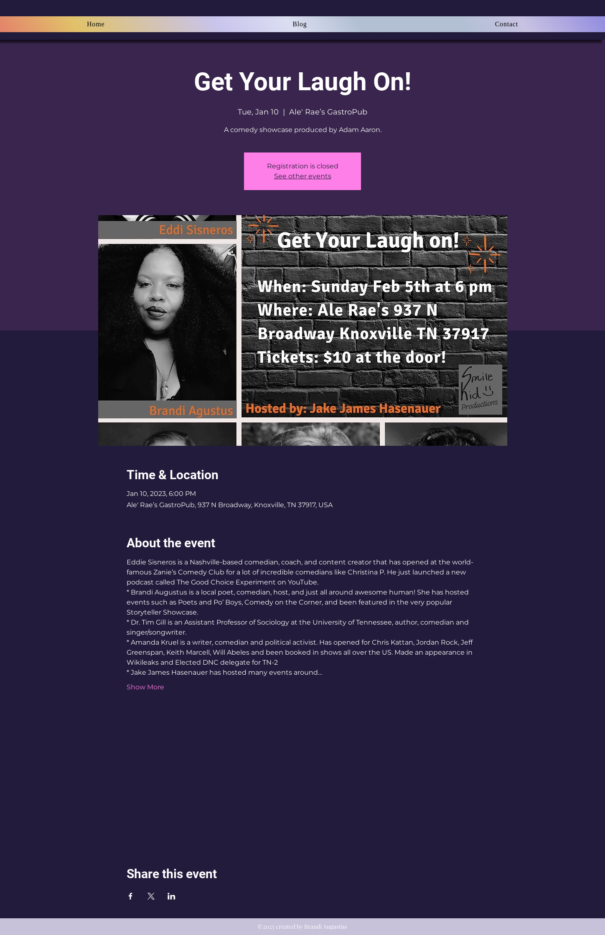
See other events (302, 176)
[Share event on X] (151, 896)
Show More (145, 687)
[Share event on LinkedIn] (171, 896)
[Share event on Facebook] (131, 896)
